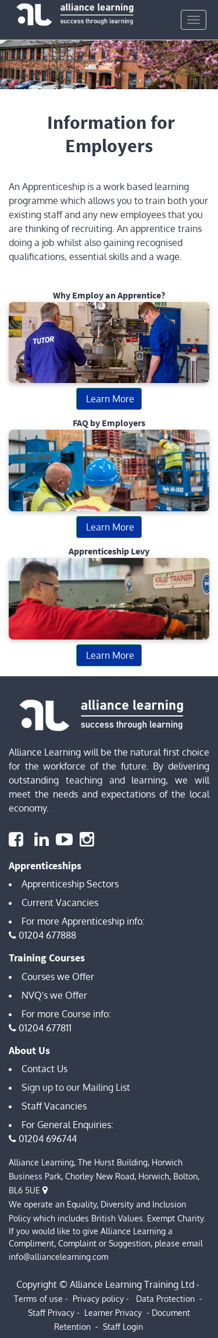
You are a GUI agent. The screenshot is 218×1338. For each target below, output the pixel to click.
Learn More (109, 399)
